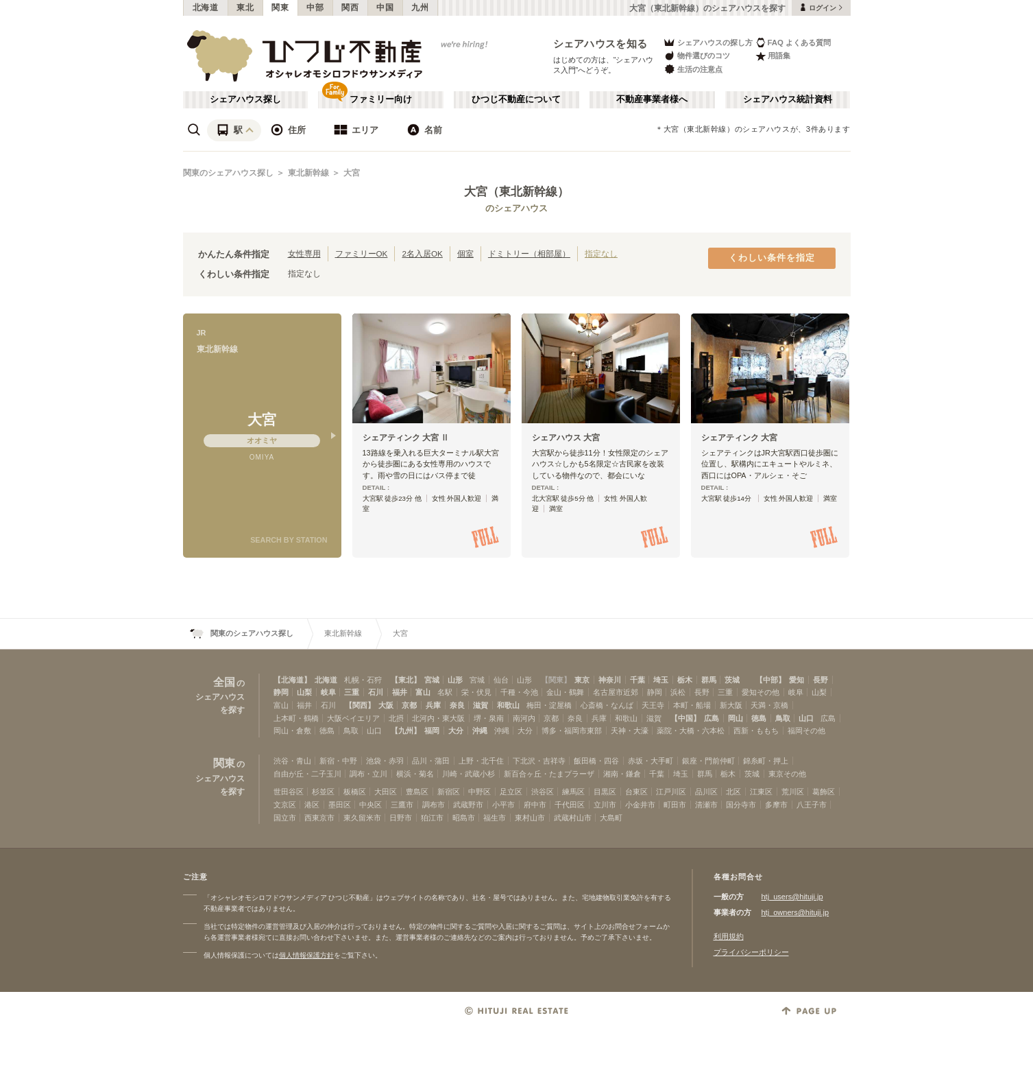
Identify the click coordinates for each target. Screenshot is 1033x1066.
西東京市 (319, 818)
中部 (315, 7)
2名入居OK (422, 253)
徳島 (758, 718)
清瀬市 (706, 805)
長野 (820, 680)
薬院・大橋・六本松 (691, 730)
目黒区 (605, 791)
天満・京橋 (769, 705)
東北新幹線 (308, 173)
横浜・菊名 (415, 774)
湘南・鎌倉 (622, 774)
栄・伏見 (476, 692)
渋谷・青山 (292, 761)
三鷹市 (402, 805)
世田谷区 (289, 791)
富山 (422, 692)
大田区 (385, 791)
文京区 (285, 805)
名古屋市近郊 (615, 692)
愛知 (796, 680)
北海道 (206, 7)
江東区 (761, 791)
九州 (419, 7)
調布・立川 (368, 774)
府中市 (535, 805)
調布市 (433, 805)
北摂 (396, 718)
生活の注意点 (692, 69)
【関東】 (556, 680)
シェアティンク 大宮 (739, 437)
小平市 (503, 805)
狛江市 (432, 818)
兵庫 (433, 705)
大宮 (351, 173)
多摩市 (776, 805)
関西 (349, 7)
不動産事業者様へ (652, 99)
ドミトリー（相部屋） (529, 253)
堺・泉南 (489, 718)
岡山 (735, 718)
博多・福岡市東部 (572, 730)
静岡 (281, 692)
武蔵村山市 (573, 818)
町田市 (675, 805)
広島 (711, 718)
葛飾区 (823, 791)
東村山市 (530, 818)
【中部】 (770, 680)
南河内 (524, 718)
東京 (582, 680)
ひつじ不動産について (516, 99)
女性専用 (304, 253)
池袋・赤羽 (385, 761)
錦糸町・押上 (765, 761)
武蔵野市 (468, 805)
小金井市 (640, 805)
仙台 (501, 680)
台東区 (636, 791)
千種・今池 (519, 692)
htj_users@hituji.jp (792, 896)
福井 (399, 692)
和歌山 (508, 705)
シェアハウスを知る (600, 43)
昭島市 (463, 818)
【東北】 (406, 680)
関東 (280, 7)
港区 (311, 805)
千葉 (637, 680)
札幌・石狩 (363, 680)
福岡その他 (806, 730)
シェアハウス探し (245, 99)
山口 (806, 718)
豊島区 (417, 791)
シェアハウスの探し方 (708, 42)
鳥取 (782, 718)
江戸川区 (671, 791)
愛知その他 (760, 692)
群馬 (708, 680)
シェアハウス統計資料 (787, 99)
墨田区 (339, 805)
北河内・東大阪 (438, 718)
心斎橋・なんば (607, 705)
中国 (384, 7)
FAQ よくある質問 (793, 42)
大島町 (611, 818)
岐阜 (328, 692)
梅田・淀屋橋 (549, 705)
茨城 (732, 680)
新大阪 (731, 705)
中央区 (370, 805)
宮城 (431, 680)
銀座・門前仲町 (708, 761)
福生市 (494, 818)
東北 (245, 7)
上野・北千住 (481, 761)
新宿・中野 (338, 761)
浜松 (677, 692)
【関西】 (360, 705)
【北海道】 (292, 680)
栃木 (684, 680)
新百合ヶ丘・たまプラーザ (549, 774)
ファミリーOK (361, 253)
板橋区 (354, 791)
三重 (351, 692)
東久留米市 (362, 818)
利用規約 (729, 936)
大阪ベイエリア (353, 718)
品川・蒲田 (431, 761)
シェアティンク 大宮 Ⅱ (406, 437)
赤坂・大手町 (650, 761)
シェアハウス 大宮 (566, 437)
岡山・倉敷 (292, 730)
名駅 (444, 692)
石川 (375, 692)
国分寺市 (741, 805)
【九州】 (406, 730)
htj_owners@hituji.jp (795, 912)
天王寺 (653, 705)
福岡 (431, 730)
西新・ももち (756, 730)
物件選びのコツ (696, 56)
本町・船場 (692, 705)
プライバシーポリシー (751, 952)
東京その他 (787, 774)
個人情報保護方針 (306, 955)
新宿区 (448, 791)
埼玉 (660, 680)
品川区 (706, 791)
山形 (455, 680)
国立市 (285, 818)
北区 (733, 791)
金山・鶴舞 (565, 692)
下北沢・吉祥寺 (539, 761)
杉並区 (323, 791)
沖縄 (479, 730)
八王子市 (812, 805)
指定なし (601, 253)
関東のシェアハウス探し (228, 173)
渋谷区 (542, 791)
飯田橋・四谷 (596, 761)
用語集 (772, 56)
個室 (465, 253)
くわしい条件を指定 (772, 258)
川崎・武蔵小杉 (468, 774)
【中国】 (685, 718)
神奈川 (609, 680)
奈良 (457, 705)
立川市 (605, 805)
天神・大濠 (629, 730)
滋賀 (480, 705)
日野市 (400, 818)
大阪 (385, 705)
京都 (409, 705)
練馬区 (573, 791)
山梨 (304, 692)
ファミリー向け (381, 99)
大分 (455, 730)
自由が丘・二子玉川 (307, 774)
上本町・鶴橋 (296, 718)
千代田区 (570, 805)
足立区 (511, 791)
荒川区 (792, 791)
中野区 (479, 791)
